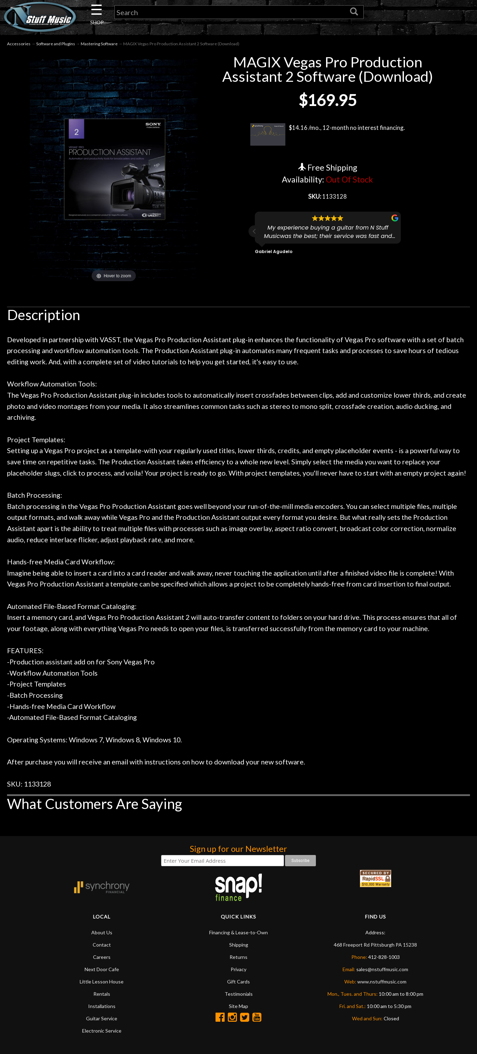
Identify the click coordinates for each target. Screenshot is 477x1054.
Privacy (238, 970)
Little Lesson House (102, 983)
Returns (238, 958)
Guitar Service (101, 1019)
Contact (102, 946)
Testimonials (239, 995)
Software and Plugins (55, 45)
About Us (101, 933)
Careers (102, 958)
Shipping (238, 946)
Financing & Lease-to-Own (238, 933)
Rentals (101, 995)
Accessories (19, 45)
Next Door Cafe (102, 970)
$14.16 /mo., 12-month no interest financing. (328, 136)
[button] (254, 233)
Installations (101, 1007)
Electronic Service (101, 1032)
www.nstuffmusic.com (381, 983)
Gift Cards (238, 983)
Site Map (238, 1007)
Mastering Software (99, 45)
